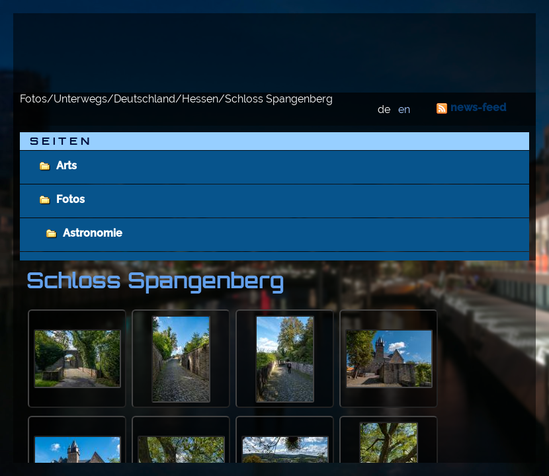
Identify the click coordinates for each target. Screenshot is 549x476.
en (404, 109)
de (384, 109)
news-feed (478, 107)
